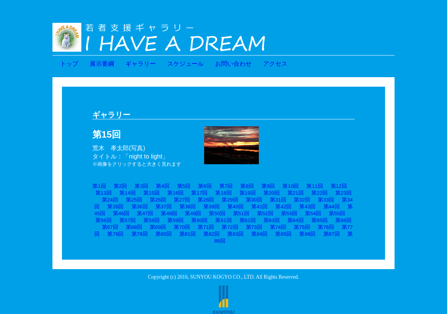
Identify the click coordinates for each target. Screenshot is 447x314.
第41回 (259, 206)
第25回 (134, 200)
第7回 (226, 186)
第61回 (223, 220)
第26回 (158, 200)
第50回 (217, 213)
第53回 (289, 213)
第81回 (187, 234)
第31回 (278, 200)
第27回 (182, 200)
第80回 (163, 234)
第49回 (193, 213)
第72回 (230, 227)
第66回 (343, 220)
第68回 (134, 227)
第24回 (110, 200)
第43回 (307, 206)
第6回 (205, 186)
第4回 (163, 186)
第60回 (199, 220)
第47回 (145, 213)
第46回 (121, 213)
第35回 (115, 206)
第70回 (182, 227)
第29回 (230, 200)
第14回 (127, 193)
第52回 (265, 213)
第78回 (115, 234)
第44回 (331, 206)
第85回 (283, 234)
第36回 (140, 206)
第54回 (313, 213)
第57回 (127, 220)
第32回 (302, 200)
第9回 (268, 186)
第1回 (99, 186)
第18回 (223, 193)
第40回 (235, 206)
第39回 (211, 206)
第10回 (290, 186)
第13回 (103, 193)
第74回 (278, 227)
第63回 (271, 220)
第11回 (314, 186)
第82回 (211, 234)
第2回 (120, 186)
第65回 (319, 220)
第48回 (169, 213)
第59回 (175, 220)
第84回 (259, 234)
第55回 (337, 213)
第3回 (141, 186)
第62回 (247, 220)
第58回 (151, 220)
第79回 (140, 234)
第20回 (271, 193)
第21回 (295, 193)
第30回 (254, 200)
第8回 (247, 186)
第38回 (187, 206)
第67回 (110, 227)
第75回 (302, 227)
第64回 (295, 220)
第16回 (175, 193)
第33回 (326, 200)
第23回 (343, 193)
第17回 (199, 193)
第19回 (247, 193)
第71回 (206, 227)
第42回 (283, 206)
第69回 (158, 227)
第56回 (103, 220)
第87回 (331, 234)
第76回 (326, 227)
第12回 (339, 186)
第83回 (235, 234)
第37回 (163, 206)
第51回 (241, 213)
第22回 (319, 193)
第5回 (184, 186)
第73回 (254, 227)
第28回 (206, 200)
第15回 (151, 193)
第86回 (307, 234)
